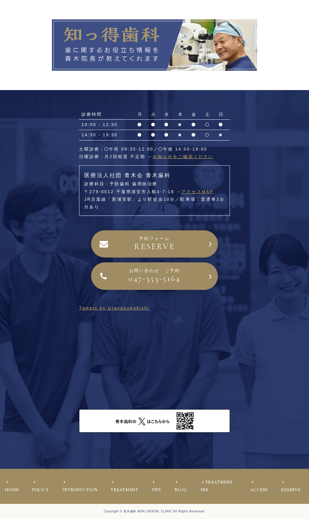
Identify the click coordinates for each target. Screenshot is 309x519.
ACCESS (259, 489)
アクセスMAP (197, 191)
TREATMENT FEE (217, 486)
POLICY (40, 489)
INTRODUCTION (79, 489)
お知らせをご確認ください (183, 156)
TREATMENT (124, 489)
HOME (12, 489)
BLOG (180, 489)
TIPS (156, 489)
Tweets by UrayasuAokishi (114, 308)
